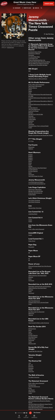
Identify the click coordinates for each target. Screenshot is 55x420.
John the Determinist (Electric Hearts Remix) (40, 404)
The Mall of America (33, 377)
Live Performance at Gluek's (35, 182)
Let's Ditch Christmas (34, 200)
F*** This (31, 141)
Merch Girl (31, 313)
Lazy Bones (31, 390)
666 (29, 71)
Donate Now (49, 3)
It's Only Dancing (33, 107)
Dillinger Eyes (32, 328)
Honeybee (31, 55)
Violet (30, 304)
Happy (30, 91)
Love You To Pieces (33, 111)
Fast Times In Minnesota (34, 86)
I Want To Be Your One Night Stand (37, 168)
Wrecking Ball (32, 343)
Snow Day (31, 371)
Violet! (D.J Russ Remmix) (35, 409)
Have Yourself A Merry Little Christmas (38, 323)
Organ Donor (31, 117)
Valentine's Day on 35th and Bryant (37, 78)
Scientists (31, 121)
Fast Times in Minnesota (34, 189)
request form (10, 47)
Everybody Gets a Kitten (34, 52)
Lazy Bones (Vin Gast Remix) (36, 406)
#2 (29, 258)
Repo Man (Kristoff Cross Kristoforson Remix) (40, 407)
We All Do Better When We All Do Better (39, 62)
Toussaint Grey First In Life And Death (38, 302)
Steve (30, 173)
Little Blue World (32, 214)
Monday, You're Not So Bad (35, 114)
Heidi (29, 93)
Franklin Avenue (32, 88)
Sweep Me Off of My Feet (35, 351)
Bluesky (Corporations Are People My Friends (40, 135)
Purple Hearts (32, 119)
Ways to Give (26, 8)
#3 (29, 260)
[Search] (41, 8)
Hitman (30, 166)
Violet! (30, 127)
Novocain (30, 116)
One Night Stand (32, 337)
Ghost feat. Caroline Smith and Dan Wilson (39, 286)
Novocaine (31, 247)
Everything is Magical (34, 53)
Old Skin (30, 370)
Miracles (30, 112)
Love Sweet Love (33, 58)
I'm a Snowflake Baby (34, 57)
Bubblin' (30, 158)
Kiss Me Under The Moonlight (36, 312)
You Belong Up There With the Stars (37, 65)
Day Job (30, 365)
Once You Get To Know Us (35, 193)
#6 (29, 252)
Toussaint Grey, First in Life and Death (38, 126)
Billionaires (31, 147)
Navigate (16, 8)
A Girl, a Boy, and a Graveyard (36, 84)
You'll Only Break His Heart (35, 176)
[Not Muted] (16, 413)
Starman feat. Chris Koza (34, 208)
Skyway (30, 122)
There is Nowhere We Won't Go (36, 60)
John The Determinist (34, 109)
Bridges (30, 154)
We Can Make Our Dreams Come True (38, 63)
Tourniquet (31, 124)
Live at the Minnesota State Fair (36, 183)
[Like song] (48, 34)
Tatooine (30, 315)
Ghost (30, 89)
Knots (30, 388)
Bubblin (30, 156)
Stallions (30, 148)
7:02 (29, 363)
